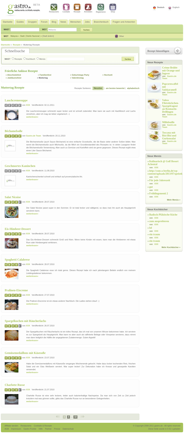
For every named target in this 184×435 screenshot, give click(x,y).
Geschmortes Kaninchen (20, 165)
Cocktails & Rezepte (43, 426)
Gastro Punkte (30, 429)
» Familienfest (44, 75)
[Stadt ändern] (48, 36)
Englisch (176, 7)
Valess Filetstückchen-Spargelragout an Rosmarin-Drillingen (170, 106)
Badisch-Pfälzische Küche (163, 214)
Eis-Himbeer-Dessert (18, 228)
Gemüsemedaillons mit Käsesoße (25, 352)
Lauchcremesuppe (16, 100)
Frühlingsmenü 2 (158, 193)
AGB (7, 429)
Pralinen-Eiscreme (16, 290)
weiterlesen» (32, 117)
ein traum (154, 234)
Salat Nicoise (13, 197)
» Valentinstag (77, 78)
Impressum (16, 429)
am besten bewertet (115, 88)
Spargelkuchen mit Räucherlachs (25, 321)
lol (150, 227)
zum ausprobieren (159, 221)
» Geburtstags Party (79, 75)
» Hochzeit (107, 75)
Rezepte (77, 8)
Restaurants (54, 8)
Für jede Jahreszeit (159, 180)
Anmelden (88, 8)
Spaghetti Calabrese (17, 259)
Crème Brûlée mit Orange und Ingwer (171, 70)
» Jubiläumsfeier (13, 78)
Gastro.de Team (33, 136)
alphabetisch (133, 88)
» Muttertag (42, 78)
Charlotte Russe (15, 384)
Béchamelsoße (13, 131)
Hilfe (41, 429)
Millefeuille (168, 122)
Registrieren (101, 8)
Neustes (98, 88)
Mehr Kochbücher (170, 247)
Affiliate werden (12, 426)
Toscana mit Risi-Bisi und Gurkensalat (169, 135)
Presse (57, 429)
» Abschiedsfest (13, 75)
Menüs (41, 59)
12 (75, 417)
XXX (28, 105)
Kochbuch (29, 59)
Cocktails (66, 8)
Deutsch (160, 7)
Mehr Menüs (173, 200)
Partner (48, 429)
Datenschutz (68, 429)
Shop (112, 8)
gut (151, 187)
